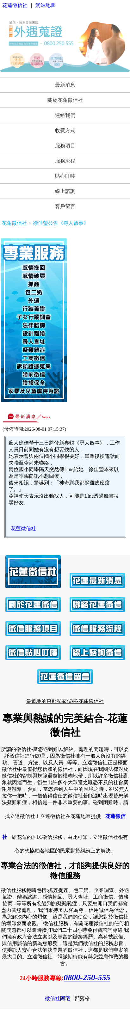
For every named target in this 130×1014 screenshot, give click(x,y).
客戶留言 (65, 206)
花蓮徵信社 (15, 5)
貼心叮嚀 (65, 176)
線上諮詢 (65, 191)
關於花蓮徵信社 (65, 100)
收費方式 (65, 130)
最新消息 (65, 85)
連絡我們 (65, 115)
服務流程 (65, 160)
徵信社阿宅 (57, 998)
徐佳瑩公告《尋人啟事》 (61, 223)
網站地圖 (45, 5)
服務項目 (65, 145)
